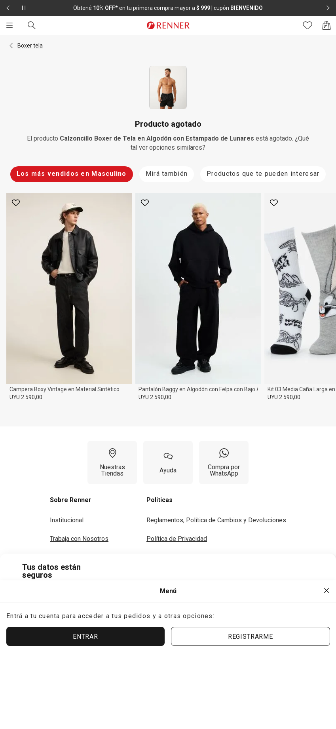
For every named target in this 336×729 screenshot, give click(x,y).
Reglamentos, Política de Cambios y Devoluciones (216, 520)
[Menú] (9, 25)
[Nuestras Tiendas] (112, 462)
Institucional (67, 520)
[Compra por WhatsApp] (224, 462)
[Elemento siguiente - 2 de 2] (328, 8)
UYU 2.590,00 (25, 397)
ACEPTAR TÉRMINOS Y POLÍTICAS (158, 640)
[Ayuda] (168, 462)
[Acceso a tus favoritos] (307, 25)
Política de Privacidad (176, 538)
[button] (11, 45)
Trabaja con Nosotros (79, 538)
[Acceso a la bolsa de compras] (326, 25)
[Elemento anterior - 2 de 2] (8, 8)
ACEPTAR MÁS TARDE (270, 640)
